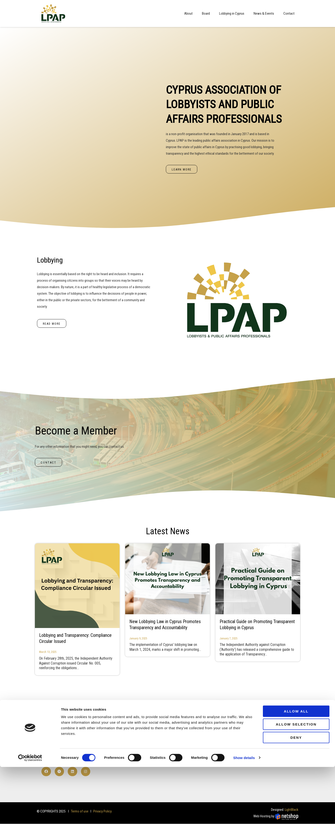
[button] (182, 169)
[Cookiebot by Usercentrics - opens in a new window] (30, 815)
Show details (244, 816)
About (188, 13)
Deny (296, 796)
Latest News (167, 531)
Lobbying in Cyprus (231, 13)
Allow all (296, 769)
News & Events (264, 13)
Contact (289, 13)
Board (206, 13)
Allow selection (296, 783)
